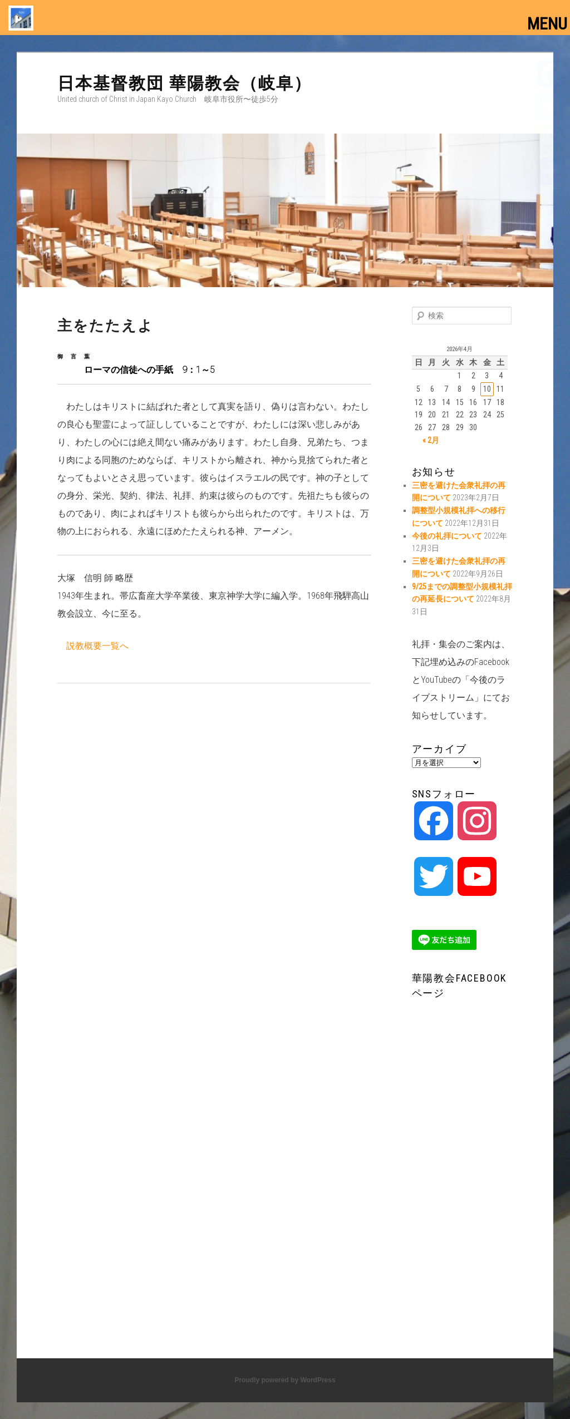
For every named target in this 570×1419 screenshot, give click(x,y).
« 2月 (430, 440)
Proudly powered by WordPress (284, 1380)
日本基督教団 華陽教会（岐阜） (184, 83)
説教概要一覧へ (97, 645)
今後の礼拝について (447, 535)
